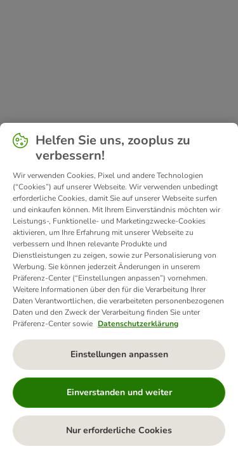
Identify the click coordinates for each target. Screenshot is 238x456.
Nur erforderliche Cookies (119, 430)
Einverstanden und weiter (119, 392)
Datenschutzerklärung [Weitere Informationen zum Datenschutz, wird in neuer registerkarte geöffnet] (138, 324)
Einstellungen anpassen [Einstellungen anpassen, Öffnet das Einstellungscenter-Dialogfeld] (119, 354)
